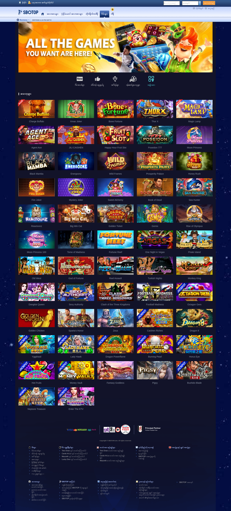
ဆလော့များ (35, 459)
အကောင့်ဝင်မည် (209, 3)
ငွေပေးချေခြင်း (66, 496)
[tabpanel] (115, 47)
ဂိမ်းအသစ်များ (36, 451)
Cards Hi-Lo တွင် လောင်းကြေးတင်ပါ (74, 453)
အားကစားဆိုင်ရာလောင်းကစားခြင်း (37, 486)
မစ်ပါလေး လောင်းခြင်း (39, 500)
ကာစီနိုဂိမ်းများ (36, 471)
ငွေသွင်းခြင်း (142, 453)
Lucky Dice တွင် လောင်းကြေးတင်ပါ (74, 459)
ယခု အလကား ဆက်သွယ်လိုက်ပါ (42, 3)
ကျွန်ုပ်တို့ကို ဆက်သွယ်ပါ (108, 485)
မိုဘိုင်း (24, 3)
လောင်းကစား (143, 485)
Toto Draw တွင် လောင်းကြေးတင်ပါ (74, 451)
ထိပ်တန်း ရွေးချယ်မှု (38, 453)
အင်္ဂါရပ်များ (35, 456)
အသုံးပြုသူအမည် (170, 3)
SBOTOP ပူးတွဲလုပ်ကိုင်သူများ (72, 498)
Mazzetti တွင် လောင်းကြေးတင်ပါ (73, 456)
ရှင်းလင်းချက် (104, 493)
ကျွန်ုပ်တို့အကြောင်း (68, 485)
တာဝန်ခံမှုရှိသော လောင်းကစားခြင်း (73, 493)
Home (42, 14)
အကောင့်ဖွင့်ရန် (143, 451)
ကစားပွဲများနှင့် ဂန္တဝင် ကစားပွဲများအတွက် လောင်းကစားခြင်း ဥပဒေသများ (152, 494)
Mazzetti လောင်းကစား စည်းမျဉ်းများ (112, 461)
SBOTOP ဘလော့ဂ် (186, 482)
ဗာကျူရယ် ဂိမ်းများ (38, 465)
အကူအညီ (211, 8)
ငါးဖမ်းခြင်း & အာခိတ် (39, 468)
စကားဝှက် (186, 3)
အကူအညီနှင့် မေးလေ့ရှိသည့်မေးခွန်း (112, 488)
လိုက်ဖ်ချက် (199, 8)
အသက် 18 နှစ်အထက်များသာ (149, 498)
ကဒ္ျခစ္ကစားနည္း (38, 474)
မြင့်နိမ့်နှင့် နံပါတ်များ (38, 462)
